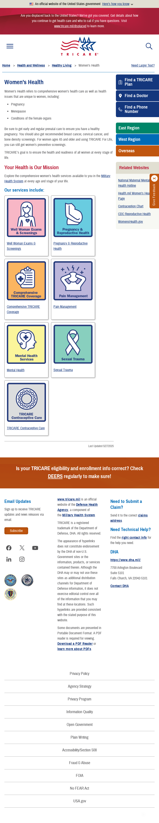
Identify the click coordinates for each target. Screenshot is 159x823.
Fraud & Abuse (79, 762)
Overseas (127, 151)
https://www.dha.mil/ (125, 560)
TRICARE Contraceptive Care (26, 428)
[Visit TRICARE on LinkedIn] (8, 559)
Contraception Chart (130, 206)
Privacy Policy (79, 673)
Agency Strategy (79, 686)
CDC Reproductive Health (134, 214)
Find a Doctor (136, 96)
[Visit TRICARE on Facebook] (8, 548)
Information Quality (79, 711)
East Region (129, 128)
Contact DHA (119, 586)
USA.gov (79, 801)
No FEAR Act (79, 788)
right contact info (134, 537)
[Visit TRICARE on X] (22, 548)
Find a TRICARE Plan (139, 82)
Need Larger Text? (143, 65)
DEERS (55, 476)
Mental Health (15, 370)
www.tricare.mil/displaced (70, 26)
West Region (129, 139)
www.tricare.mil (68, 499)
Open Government (80, 724)
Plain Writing (79, 737)
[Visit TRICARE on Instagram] (22, 559)
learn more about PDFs (74, 649)
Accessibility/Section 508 (79, 750)
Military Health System (78, 515)
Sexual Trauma (63, 370)
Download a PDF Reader (75, 644)
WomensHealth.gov (130, 221)
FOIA (79, 775)
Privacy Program (79, 699)
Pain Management (65, 307)
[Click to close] (154, 178)
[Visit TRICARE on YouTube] (35, 548)
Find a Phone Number (136, 109)
